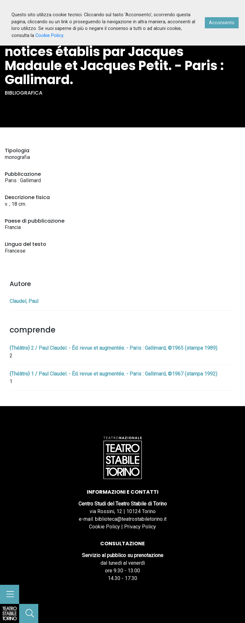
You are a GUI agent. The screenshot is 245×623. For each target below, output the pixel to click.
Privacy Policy (140, 527)
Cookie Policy (104, 527)
